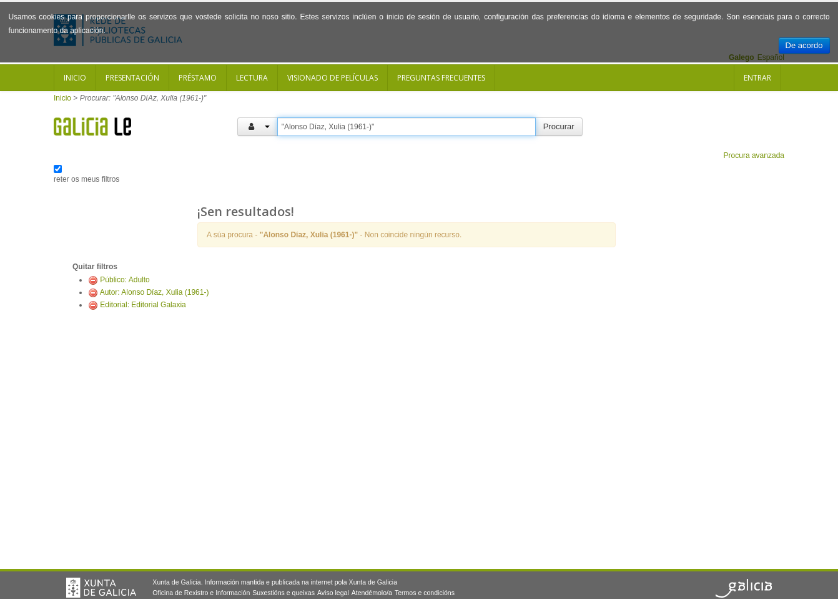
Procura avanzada (754, 155)
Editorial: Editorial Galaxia (142, 304)
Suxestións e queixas (283, 592)
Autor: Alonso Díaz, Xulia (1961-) (154, 292)
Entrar (757, 77)
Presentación (132, 77)
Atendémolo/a (372, 592)
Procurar (558, 126)
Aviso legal (333, 592)
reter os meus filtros (86, 179)
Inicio (75, 77)
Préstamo (198, 77)
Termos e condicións (425, 592)
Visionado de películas (332, 77)
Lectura (252, 77)
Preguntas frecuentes (441, 77)
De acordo (804, 45)
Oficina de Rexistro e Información (201, 592)
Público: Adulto (124, 279)
